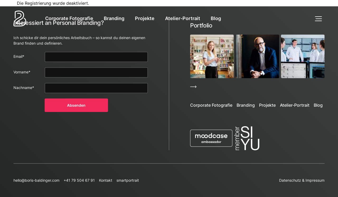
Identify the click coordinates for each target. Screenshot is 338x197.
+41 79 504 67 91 (79, 180)
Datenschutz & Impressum (302, 180)
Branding (114, 18)
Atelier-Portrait (182, 18)
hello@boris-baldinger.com (36, 180)
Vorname (21, 72)
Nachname (23, 87)
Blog (216, 18)
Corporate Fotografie (69, 18)
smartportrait (127, 180)
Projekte (144, 18)
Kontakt (105, 180)
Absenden (76, 105)
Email (18, 56)
